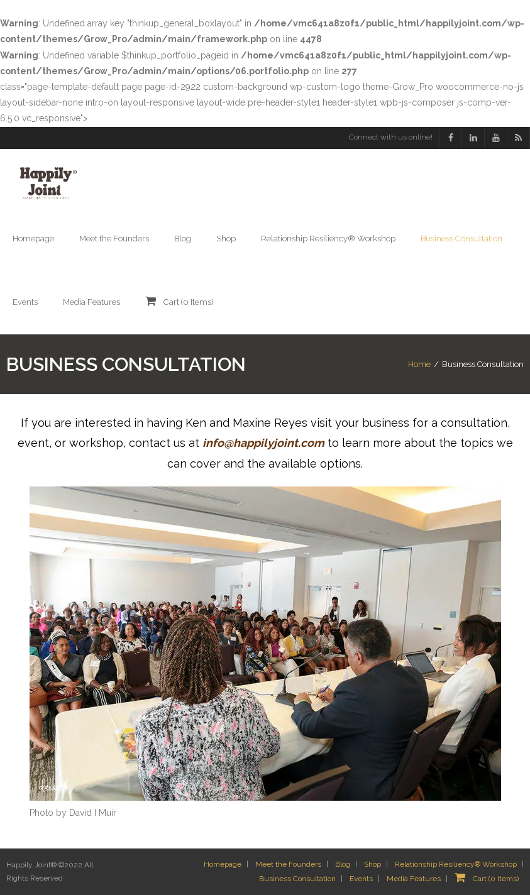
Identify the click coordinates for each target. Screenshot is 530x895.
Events (361, 878)
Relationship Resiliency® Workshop (456, 864)
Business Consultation (297, 878)
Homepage (222, 864)
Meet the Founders (288, 864)
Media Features (414, 878)
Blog (342, 864)
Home (419, 364)
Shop (372, 864)
